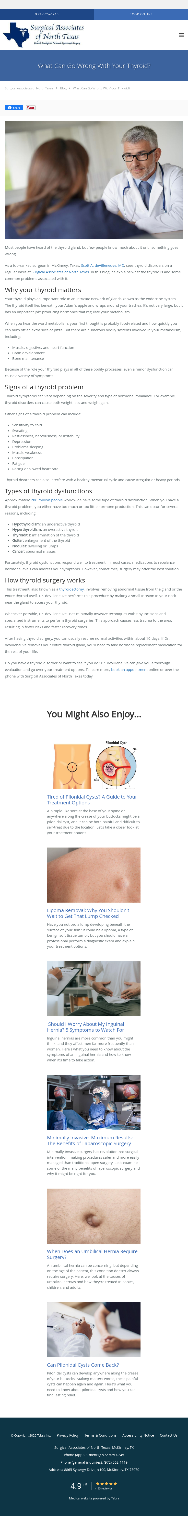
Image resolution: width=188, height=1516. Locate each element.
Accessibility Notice (138, 1435)
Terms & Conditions (100, 1435)
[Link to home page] (58, 35)
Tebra (115, 1498)
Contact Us (168, 1435)
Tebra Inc (43, 1435)
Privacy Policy (68, 1435)
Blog (63, 88)
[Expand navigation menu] (181, 34)
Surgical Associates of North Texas (29, 88)
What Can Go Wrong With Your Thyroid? (101, 88)
